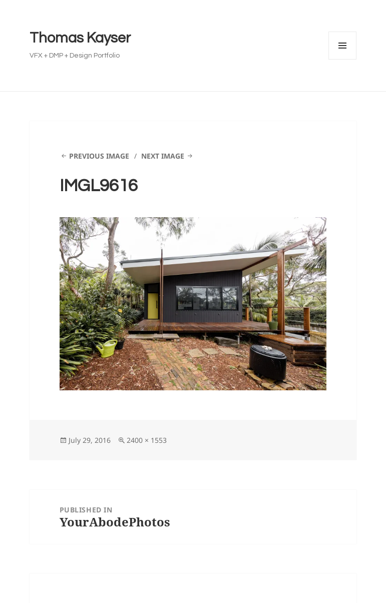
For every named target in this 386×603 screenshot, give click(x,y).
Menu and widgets (342, 59)
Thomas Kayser (80, 38)
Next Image (162, 156)
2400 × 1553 (147, 440)
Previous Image (99, 156)
